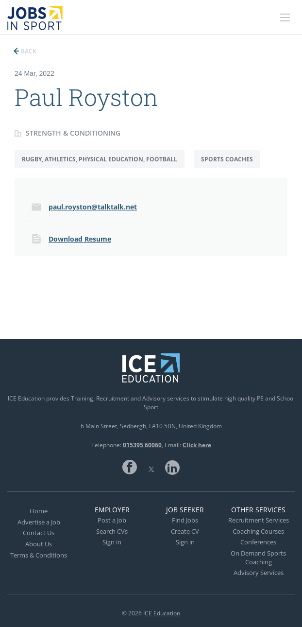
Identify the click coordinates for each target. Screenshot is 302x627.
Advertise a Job (38, 522)
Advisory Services (259, 572)
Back (27, 51)
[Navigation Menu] (285, 17)
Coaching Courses (258, 531)
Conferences (258, 542)
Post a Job (112, 520)
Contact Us (38, 532)
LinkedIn (172, 467)
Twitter (151, 467)
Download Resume (80, 239)
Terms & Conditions (38, 555)
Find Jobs (185, 520)
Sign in (111, 542)
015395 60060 (142, 445)
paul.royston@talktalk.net (93, 206)
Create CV (185, 531)
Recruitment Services (258, 520)
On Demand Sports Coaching (258, 557)
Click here (197, 445)
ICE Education (161, 613)
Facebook (129, 467)
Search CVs (112, 531)
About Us (38, 544)
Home (39, 510)
